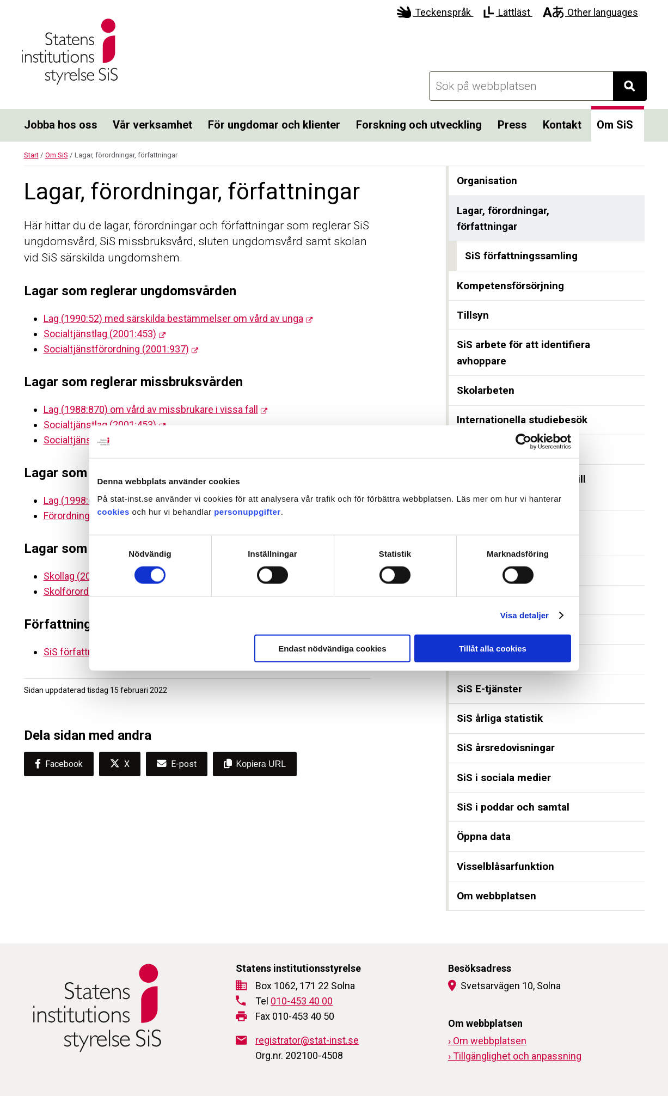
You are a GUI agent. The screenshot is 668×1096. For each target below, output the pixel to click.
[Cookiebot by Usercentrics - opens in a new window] (523, 442)
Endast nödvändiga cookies (332, 648)
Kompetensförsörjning (510, 285)
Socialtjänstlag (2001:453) (100, 333)
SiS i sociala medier (504, 777)
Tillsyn (473, 315)
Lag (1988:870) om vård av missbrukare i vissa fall (151, 409)
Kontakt (562, 124)
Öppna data (484, 836)
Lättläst (507, 12)
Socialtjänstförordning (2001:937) (116, 349)
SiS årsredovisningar (506, 747)
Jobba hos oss (60, 124)
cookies (113, 511)
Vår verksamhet (152, 124)
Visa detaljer (524, 615)
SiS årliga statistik (500, 718)
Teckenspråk (435, 12)
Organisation (487, 180)
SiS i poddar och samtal (513, 807)
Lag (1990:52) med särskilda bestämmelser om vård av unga (173, 318)
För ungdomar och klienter (274, 124)
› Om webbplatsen (487, 1040)
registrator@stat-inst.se (307, 1040)
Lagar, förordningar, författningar (503, 218)
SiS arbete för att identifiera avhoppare (523, 352)
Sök (635, 89)
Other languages (590, 12)
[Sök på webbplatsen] (521, 86)
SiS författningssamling (521, 255)
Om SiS (615, 124)
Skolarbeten (485, 390)
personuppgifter (247, 511)
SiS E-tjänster (489, 689)
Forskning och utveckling (419, 124)
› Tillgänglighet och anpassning (514, 1056)
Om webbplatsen (496, 896)
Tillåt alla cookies (492, 648)
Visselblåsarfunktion (505, 866)
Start (31, 155)
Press (512, 124)
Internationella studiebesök (522, 419)
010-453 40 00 (302, 1001)
